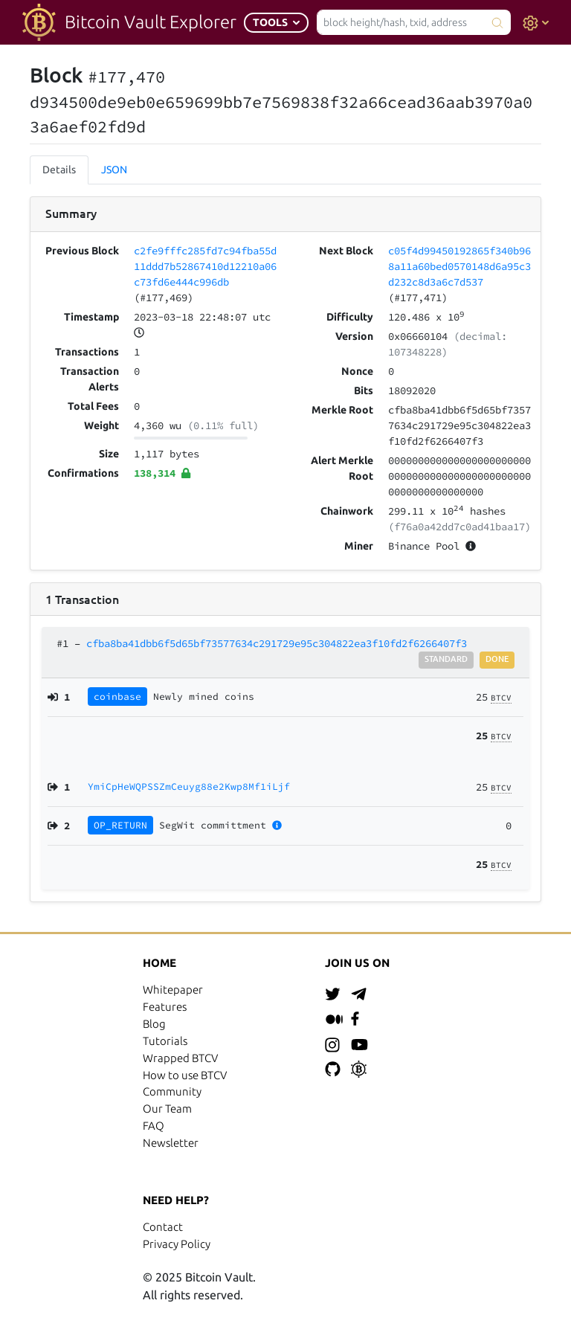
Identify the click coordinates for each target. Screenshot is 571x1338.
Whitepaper (173, 989)
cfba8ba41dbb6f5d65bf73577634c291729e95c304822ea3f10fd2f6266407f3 (276, 643)
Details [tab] (59, 170)
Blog (154, 1023)
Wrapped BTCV (180, 1058)
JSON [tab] (114, 170)
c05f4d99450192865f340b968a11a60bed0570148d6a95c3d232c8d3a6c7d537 (459, 266)
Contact (163, 1226)
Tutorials (165, 1041)
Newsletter (171, 1142)
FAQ (153, 1125)
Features (165, 1006)
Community (172, 1091)
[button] (276, 23)
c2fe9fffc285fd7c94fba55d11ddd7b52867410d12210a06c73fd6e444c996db (205, 266)
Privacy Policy (176, 1244)
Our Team (167, 1108)
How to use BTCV (185, 1075)
